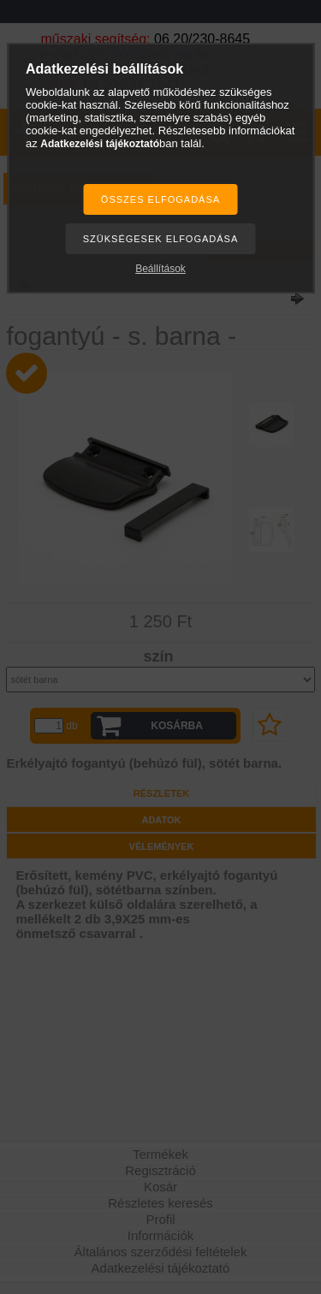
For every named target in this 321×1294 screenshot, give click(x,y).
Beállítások (160, 269)
